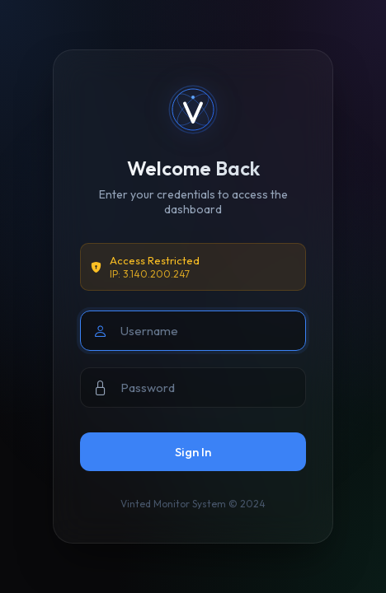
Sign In (193, 452)
